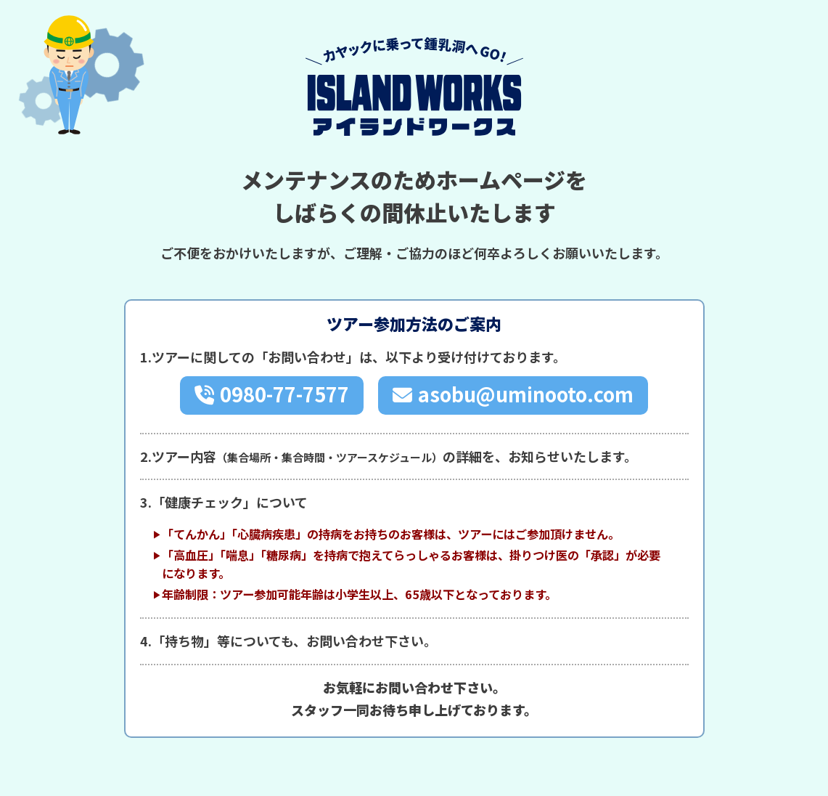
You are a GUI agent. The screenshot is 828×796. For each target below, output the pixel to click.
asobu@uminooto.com (526, 395)
